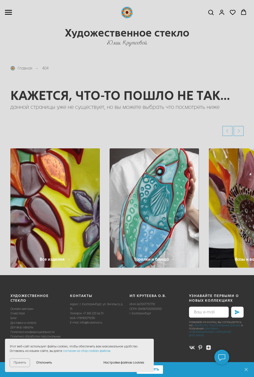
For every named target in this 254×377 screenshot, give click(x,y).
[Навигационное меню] (8, 12)
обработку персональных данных (216, 325)
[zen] (208, 347)
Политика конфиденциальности (32, 332)
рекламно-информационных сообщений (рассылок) (210, 331)
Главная (21, 68)
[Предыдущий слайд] (227, 131)
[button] (211, 12)
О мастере (17, 313)
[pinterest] (200, 347)
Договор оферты (21, 327)
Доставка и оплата (23, 322)
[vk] (192, 347)
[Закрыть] (246, 370)
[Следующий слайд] (239, 131)
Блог (13, 318)
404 (45, 68)
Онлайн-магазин (21, 308)
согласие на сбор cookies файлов (86, 350)
